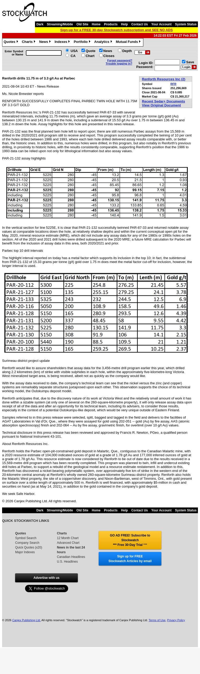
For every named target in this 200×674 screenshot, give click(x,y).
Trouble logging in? (119, 63)
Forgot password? (119, 60)
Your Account (161, 24)
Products (110, 24)
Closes (109, 56)
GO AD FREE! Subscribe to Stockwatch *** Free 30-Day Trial (130, 540)
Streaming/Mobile (60, 24)
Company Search (27, 543)
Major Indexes (25, 552)
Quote (91, 51)
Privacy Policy (176, 620)
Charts (29, 42)
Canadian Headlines (71, 557)
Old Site (82, 24)
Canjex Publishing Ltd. (26, 620)
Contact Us (139, 24)
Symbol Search (25, 538)
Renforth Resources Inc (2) (163, 79)
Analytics (103, 42)
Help (124, 24)
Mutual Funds (129, 42)
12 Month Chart (68, 538)
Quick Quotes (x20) (28, 547)
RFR (173, 83)
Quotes (11, 42)
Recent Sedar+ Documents (163, 101)
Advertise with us (46, 578)
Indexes (63, 42)
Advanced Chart (68, 543)
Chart (90, 56)
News (45, 42)
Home (96, 24)
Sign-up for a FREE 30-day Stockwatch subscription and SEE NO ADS (116, 30)
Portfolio (82, 42)
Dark (39, 24)
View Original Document (161, 105)
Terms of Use (157, 620)
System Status (186, 24)
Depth (127, 51)
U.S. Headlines (67, 561)
